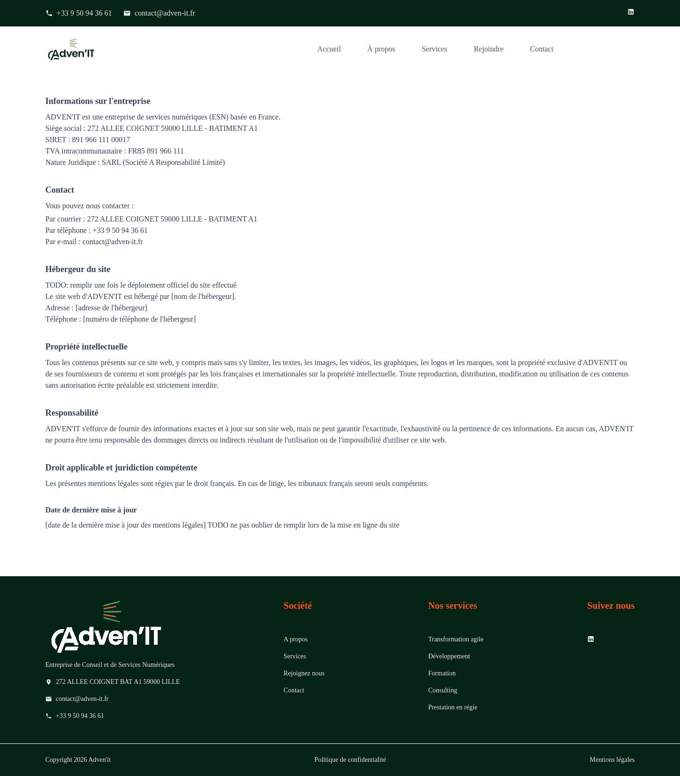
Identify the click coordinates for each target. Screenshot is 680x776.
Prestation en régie (452, 707)
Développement (449, 656)
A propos (296, 639)
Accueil (329, 49)
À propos (381, 49)
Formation (442, 673)
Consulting (442, 690)
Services (434, 49)
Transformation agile (456, 639)
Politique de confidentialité (350, 759)
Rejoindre (488, 49)
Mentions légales (612, 759)
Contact (541, 49)
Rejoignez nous (304, 673)
